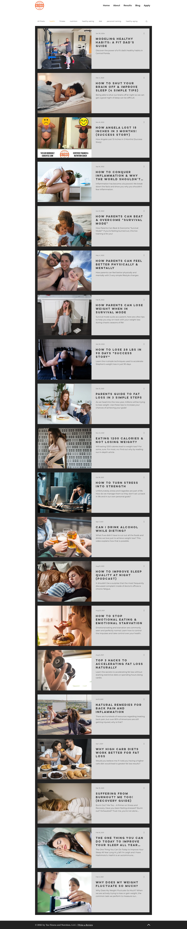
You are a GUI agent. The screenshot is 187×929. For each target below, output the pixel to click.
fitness (62, 21)
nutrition (73, 21)
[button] (146, 21)
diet (100, 21)
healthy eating (88, 21)
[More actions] (144, 33)
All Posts (41, 21)
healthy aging (132, 21)
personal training (114, 21)
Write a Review (85, 925)
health (52, 21)
